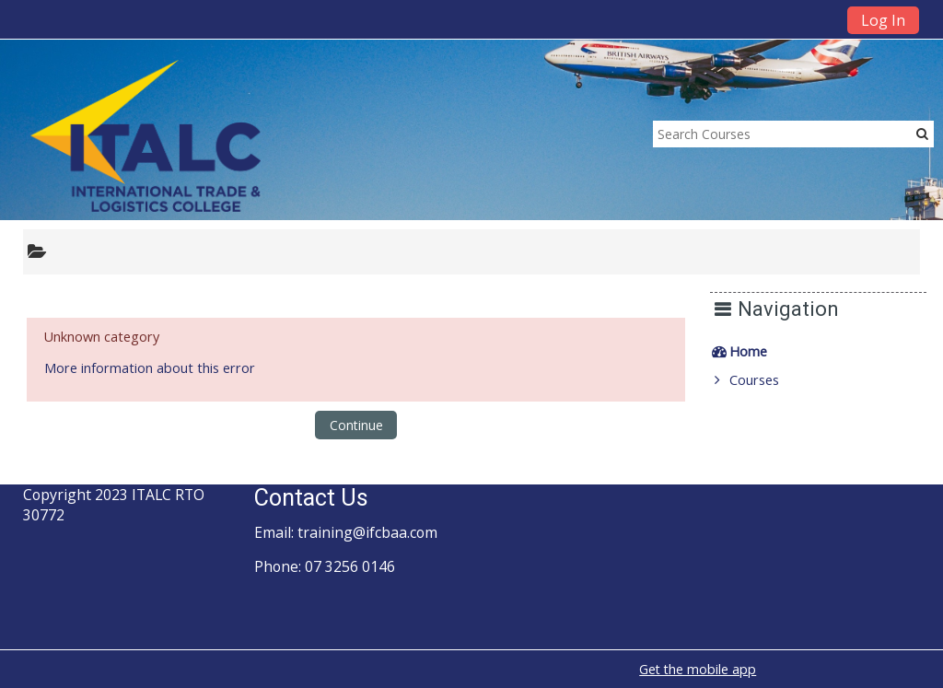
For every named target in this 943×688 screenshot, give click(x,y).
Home (761, 351)
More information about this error (149, 368)
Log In (883, 20)
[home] (145, 135)
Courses (767, 380)
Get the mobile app (697, 669)
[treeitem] (825, 352)
